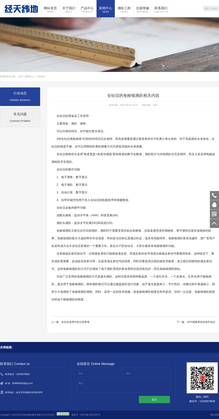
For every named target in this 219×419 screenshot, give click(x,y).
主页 (20, 76)
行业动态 (40, 76)
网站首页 (50, 10)
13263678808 (214, 195)
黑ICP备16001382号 (90, 415)
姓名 (81, 373)
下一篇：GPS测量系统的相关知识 (196, 321)
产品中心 (87, 10)
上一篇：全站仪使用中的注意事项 (70, 321)
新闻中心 (106, 10)
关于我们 (69, 10)
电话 (128, 373)
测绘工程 (124, 10)
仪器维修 (142, 10)
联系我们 (161, 10)
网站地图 (214, 415)
